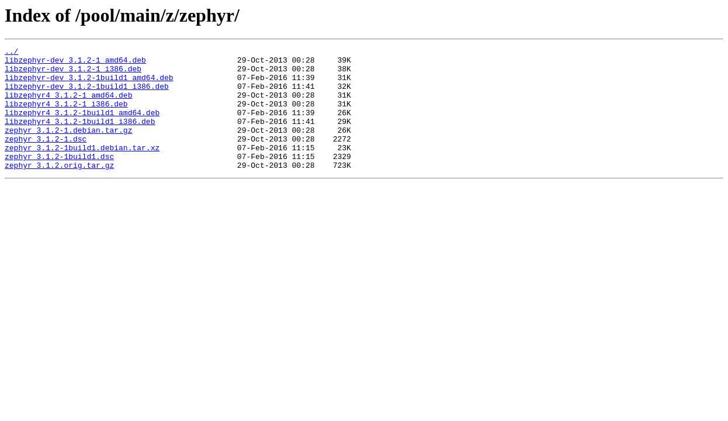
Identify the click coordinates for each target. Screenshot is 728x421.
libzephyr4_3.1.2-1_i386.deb (66, 116)
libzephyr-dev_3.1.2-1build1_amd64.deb (89, 84)
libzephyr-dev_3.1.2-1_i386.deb (73, 73)
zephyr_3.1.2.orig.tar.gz (59, 189)
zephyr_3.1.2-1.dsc (45, 158)
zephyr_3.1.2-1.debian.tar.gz (68, 147)
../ (11, 52)
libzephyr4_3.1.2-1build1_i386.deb (80, 137)
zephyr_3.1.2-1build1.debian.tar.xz (82, 168)
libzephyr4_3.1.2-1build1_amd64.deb (82, 126)
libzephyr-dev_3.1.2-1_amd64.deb (75, 63)
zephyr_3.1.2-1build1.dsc (59, 179)
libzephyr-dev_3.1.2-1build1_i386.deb (87, 94)
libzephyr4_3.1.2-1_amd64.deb (68, 105)
